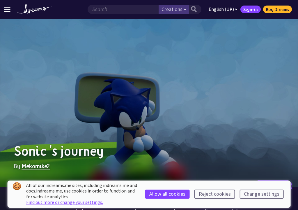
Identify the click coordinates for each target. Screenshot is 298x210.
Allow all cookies (167, 194)
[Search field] (123, 9)
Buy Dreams (277, 9)
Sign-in (250, 9)
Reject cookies (215, 194)
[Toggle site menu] (7, 9)
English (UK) (223, 9)
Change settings (261, 194)
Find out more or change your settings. (64, 202)
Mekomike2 (36, 166)
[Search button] (195, 9)
